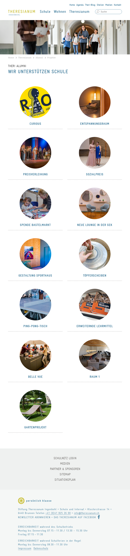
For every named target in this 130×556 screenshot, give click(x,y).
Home (72, 4)
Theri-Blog (90, 4)
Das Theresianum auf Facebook (75, 517)
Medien (108, 4)
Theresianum (79, 11)
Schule (45, 11)
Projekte (51, 58)
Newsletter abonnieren (34, 517)
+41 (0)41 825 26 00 (58, 513)
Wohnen (60, 11)
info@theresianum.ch (86, 513)
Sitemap (65, 474)
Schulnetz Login (65, 458)
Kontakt (117, 4)
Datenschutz (41, 548)
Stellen (100, 4)
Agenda (80, 4)
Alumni (39, 58)
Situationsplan (65, 480)
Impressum (24, 548)
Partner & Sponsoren (65, 469)
